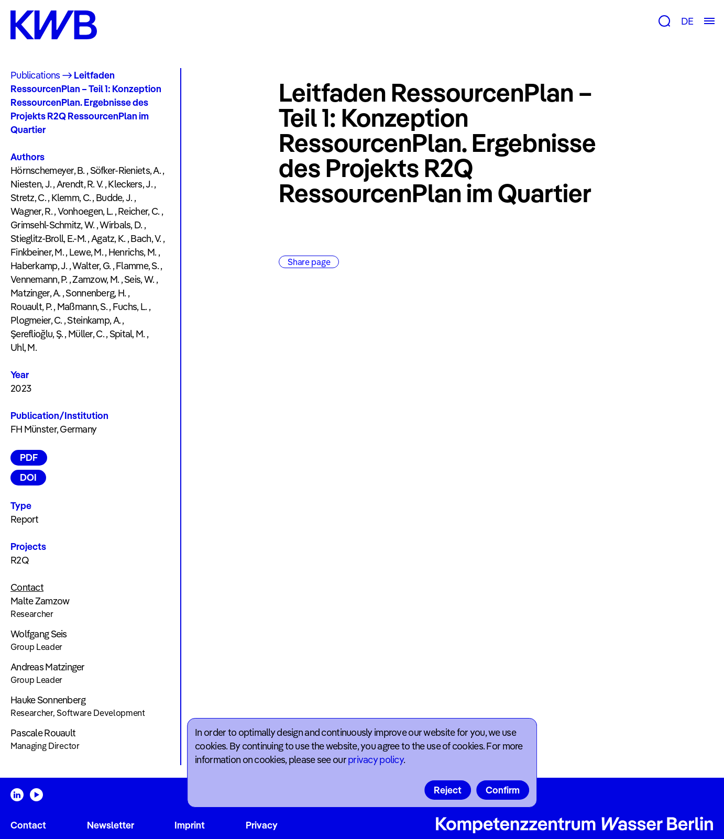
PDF (29, 457)
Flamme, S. (137, 266)
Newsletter (110, 825)
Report (24, 519)
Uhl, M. (23, 347)
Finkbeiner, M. (37, 252)
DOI (28, 477)
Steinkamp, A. (93, 320)
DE (687, 21)
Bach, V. (145, 239)
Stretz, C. (28, 198)
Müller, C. (86, 334)
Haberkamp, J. (39, 266)
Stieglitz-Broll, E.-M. (48, 239)
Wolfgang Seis (38, 634)
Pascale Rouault (42, 733)
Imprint (189, 825)
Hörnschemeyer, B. (47, 170)
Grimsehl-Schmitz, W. (52, 225)
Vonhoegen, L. (85, 211)
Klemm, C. (71, 198)
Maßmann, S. (82, 307)
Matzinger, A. (35, 293)
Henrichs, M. (132, 252)
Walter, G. (91, 266)
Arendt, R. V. (80, 184)
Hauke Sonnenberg (47, 700)
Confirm (503, 790)
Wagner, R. (31, 211)
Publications (35, 75)
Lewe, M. (86, 252)
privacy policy (375, 760)
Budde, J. (114, 198)
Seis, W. (139, 279)
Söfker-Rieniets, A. (125, 170)
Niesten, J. (30, 184)
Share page (309, 262)
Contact (28, 825)
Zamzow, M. (95, 279)
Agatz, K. (108, 239)
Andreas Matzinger (47, 667)
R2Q (19, 560)
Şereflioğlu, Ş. (36, 334)
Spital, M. (127, 334)
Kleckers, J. (130, 184)
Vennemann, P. (39, 279)
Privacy (262, 825)
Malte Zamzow (39, 601)
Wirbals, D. (121, 225)
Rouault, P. (31, 307)
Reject (448, 790)
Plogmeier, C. (36, 320)
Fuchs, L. (130, 307)
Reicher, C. (138, 211)
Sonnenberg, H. (95, 293)
